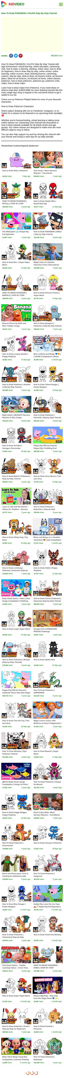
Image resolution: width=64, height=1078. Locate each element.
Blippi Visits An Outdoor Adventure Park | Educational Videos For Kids (46, 264)
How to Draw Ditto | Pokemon (15, 170)
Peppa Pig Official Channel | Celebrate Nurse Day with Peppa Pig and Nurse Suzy (16, 692)
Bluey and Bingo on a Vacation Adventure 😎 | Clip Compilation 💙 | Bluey (47, 539)
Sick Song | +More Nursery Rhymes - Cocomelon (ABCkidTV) (45, 173)
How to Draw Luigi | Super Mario (16, 629)
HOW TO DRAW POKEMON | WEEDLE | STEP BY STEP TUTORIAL (14, 295)
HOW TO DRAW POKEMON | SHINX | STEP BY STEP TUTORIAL (46, 967)
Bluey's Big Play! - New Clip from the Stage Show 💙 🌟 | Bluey (46, 998)
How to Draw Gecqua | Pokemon (47, 843)
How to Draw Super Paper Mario (16, 996)
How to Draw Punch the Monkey (47, 935)
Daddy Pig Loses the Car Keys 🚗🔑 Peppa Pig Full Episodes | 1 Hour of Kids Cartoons (47, 906)
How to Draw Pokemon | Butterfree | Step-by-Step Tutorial (44, 509)
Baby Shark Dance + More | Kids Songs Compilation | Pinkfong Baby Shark (16, 601)
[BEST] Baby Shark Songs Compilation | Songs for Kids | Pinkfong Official (15, 784)
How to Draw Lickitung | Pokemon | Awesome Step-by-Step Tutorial (15, 570)
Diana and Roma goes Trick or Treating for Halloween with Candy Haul (15, 876)
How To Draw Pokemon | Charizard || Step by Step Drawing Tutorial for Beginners (15, 937)
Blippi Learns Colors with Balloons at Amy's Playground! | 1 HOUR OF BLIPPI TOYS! (47, 723)
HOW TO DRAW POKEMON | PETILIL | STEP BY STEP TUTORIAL (14, 203)
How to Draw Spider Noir (44, 660)
